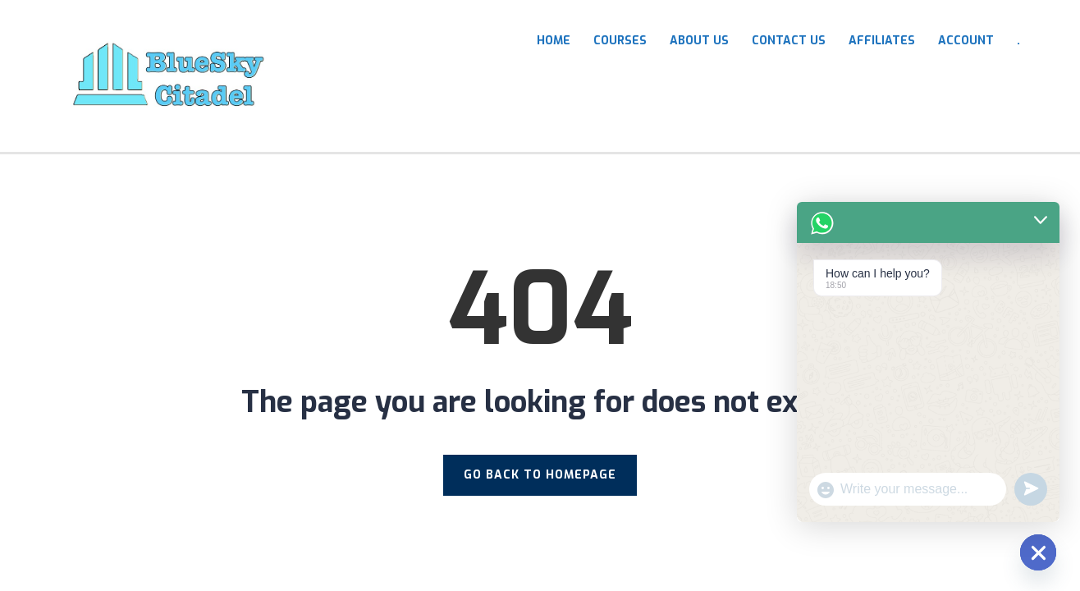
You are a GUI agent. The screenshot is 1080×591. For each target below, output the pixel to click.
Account (966, 40)
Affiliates (882, 40)
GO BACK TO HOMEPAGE (540, 475)
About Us (699, 40)
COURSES (620, 40)
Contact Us (789, 40)
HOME (553, 40)
